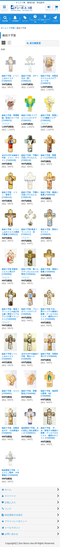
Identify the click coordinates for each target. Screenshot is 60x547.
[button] (4, 8)
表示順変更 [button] (34, 43)
